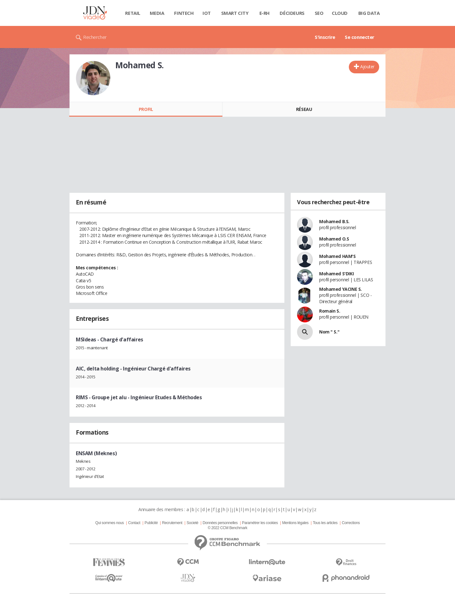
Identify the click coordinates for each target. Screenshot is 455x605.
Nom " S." (329, 332)
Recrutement (172, 523)
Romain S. (329, 311)
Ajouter (367, 67)
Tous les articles (325, 523)
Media (157, 13)
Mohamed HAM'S (337, 256)
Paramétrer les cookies (260, 523)
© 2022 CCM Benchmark (227, 528)
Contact (134, 523)
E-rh (264, 13)
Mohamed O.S (334, 239)
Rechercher (95, 37)
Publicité (151, 523)
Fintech (183, 13)
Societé (192, 523)
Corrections (351, 523)
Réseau (304, 109)
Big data (369, 13)
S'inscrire (325, 37)
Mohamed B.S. (334, 221)
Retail (132, 13)
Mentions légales (295, 523)
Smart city (235, 13)
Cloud (340, 13)
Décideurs (292, 13)
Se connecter (359, 37)
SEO (319, 13)
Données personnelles (220, 523)
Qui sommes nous (109, 523)
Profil (146, 109)
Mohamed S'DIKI (336, 274)
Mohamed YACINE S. (340, 289)
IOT (207, 13)
